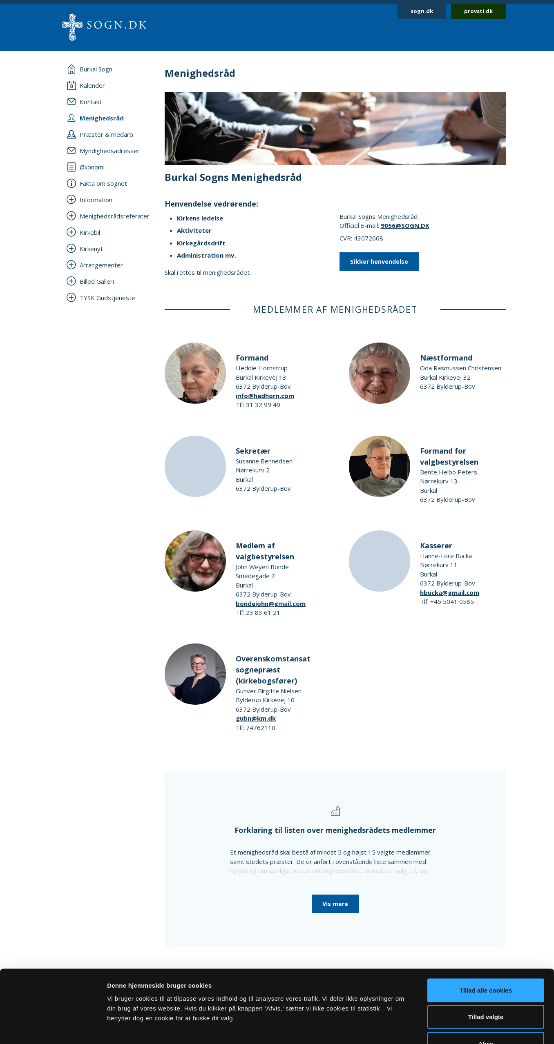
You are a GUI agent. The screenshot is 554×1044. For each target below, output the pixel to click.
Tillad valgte (485, 963)
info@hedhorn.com (265, 396)
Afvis (486, 990)
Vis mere (335, 904)
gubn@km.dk (256, 718)
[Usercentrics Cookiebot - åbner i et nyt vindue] (53, 1028)
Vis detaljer (424, 1027)
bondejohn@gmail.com (271, 603)
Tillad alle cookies (486, 936)
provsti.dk (478, 11)
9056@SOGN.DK (405, 225)
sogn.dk (422, 11)
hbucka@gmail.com (449, 592)
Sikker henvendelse (379, 261)
